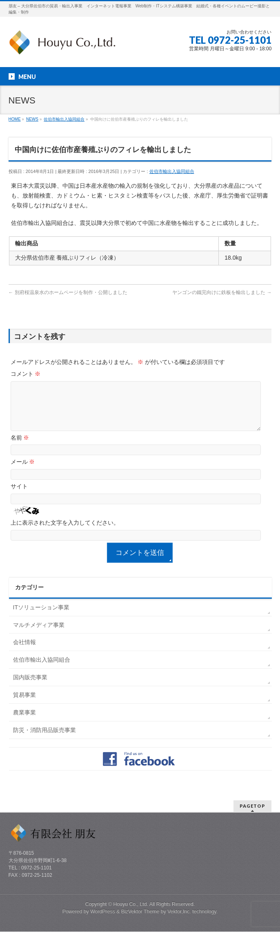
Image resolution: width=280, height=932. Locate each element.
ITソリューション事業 (41, 617)
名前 (20, 447)
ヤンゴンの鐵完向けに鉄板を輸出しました (221, 292)
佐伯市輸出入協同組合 (171, 171)
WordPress (102, 912)
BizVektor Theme (140, 912)
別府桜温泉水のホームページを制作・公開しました (68, 292)
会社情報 (24, 652)
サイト (19, 496)
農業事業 (24, 722)
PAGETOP (252, 806)
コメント (26, 374)
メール (23, 471)
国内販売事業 (30, 687)
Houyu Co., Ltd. (130, 904)
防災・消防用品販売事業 (44, 740)
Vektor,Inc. (179, 912)
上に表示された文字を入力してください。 (65, 532)
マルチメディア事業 (38, 634)
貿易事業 (24, 704)
